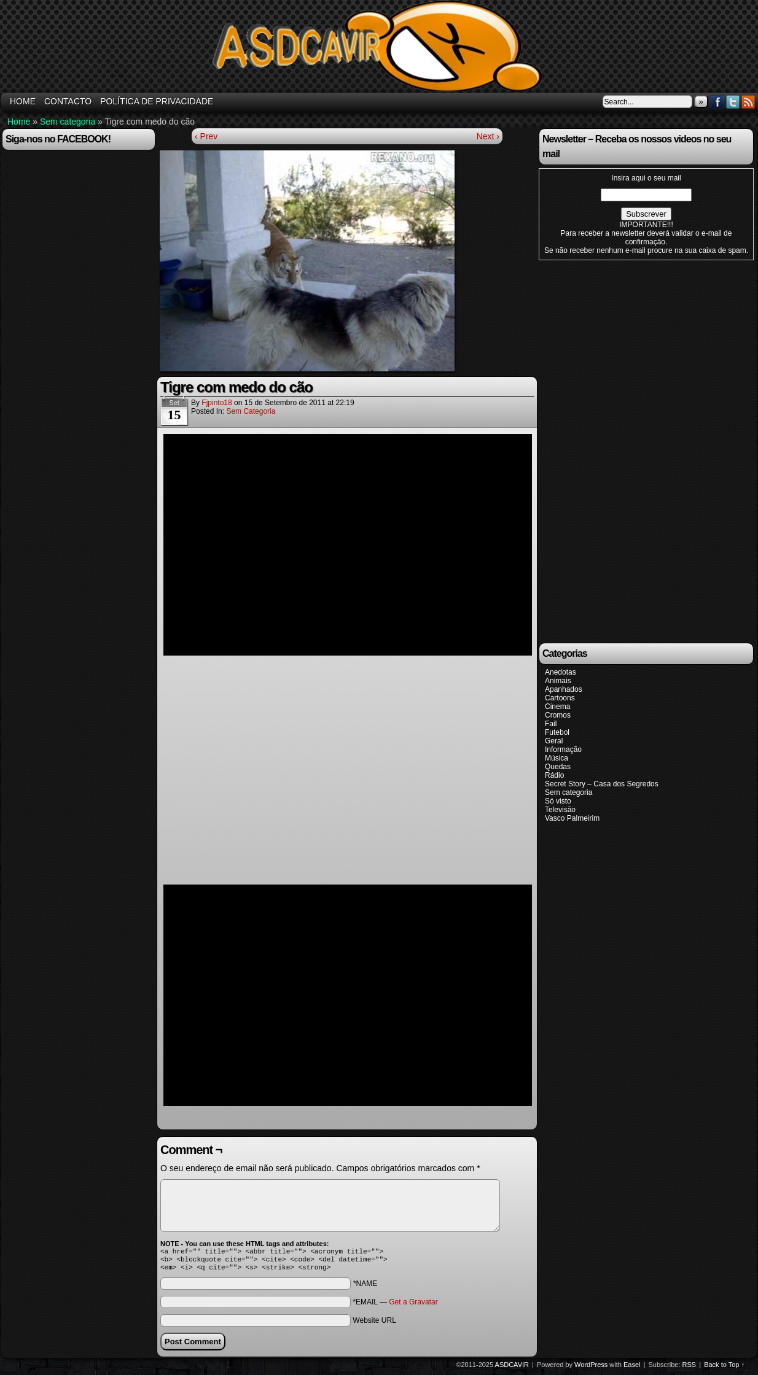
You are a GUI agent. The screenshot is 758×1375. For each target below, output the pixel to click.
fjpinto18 (216, 402)
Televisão (560, 809)
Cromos (558, 715)
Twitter (733, 101)
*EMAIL (395, 1305)
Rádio (554, 775)
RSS (748, 101)
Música (556, 758)
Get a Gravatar (413, 1305)
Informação (563, 749)
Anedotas (560, 672)
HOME (23, 101)
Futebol (557, 732)
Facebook (717, 101)
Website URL (374, 1324)
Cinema (557, 706)
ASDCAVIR (512, 1368)
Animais (558, 680)
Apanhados (563, 689)
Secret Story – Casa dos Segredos (601, 784)
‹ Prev (206, 136)
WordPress (591, 1368)
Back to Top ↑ (724, 1368)
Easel (632, 1368)
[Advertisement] (627, 450)
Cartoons (560, 698)
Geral (554, 741)
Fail (551, 723)
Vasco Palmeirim (572, 818)
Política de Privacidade (156, 101)
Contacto (68, 101)
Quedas (558, 766)
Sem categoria (67, 121)
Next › (488, 136)
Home (18, 121)
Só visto (558, 801)
